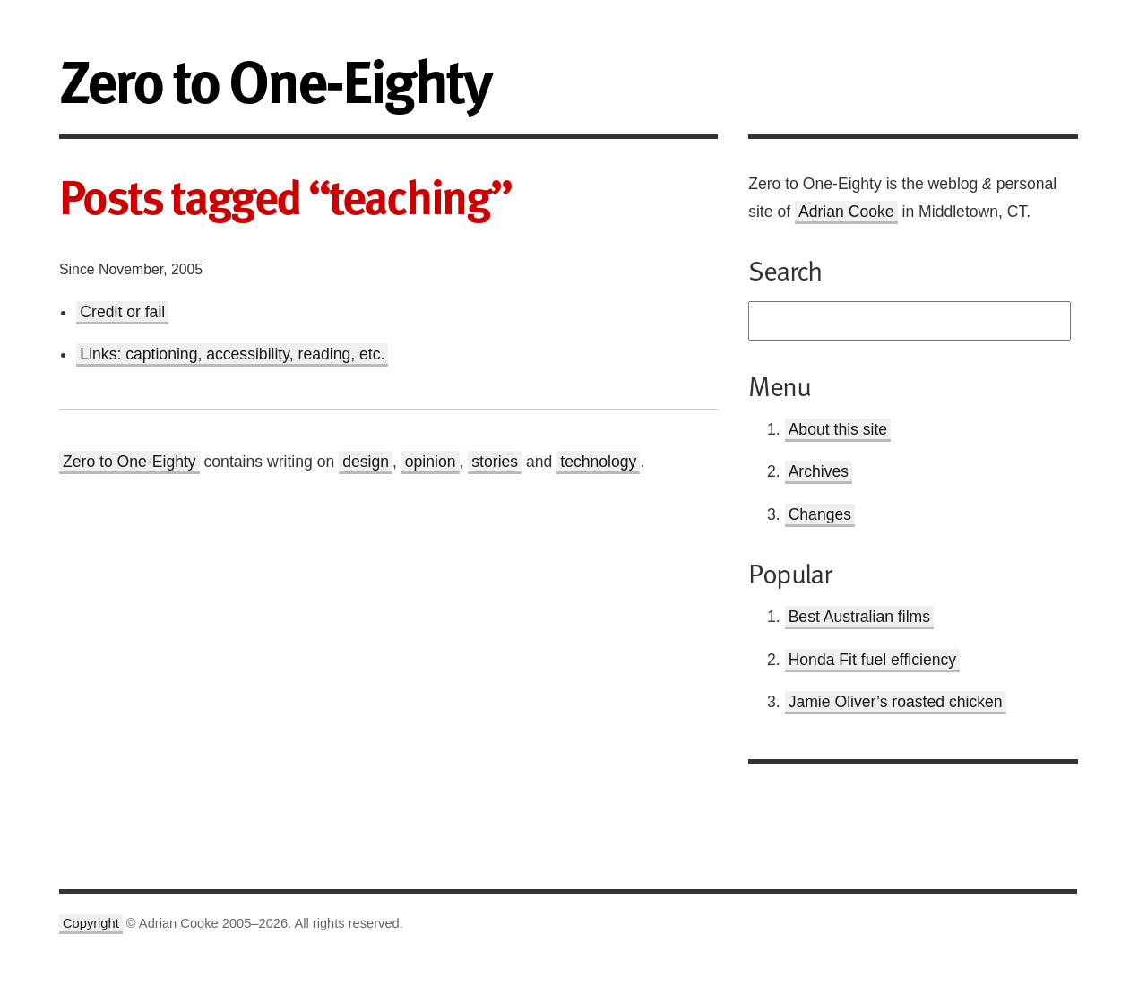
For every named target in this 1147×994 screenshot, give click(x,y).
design (365, 462)
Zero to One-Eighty (129, 462)
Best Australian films (859, 617)
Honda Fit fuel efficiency (872, 660)
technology (598, 462)
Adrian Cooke (846, 211)
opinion (430, 462)
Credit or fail (122, 312)
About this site (838, 429)
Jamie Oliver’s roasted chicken (896, 702)
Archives (819, 471)
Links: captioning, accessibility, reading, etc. (232, 354)
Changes (820, 514)
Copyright (91, 923)
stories (494, 462)
